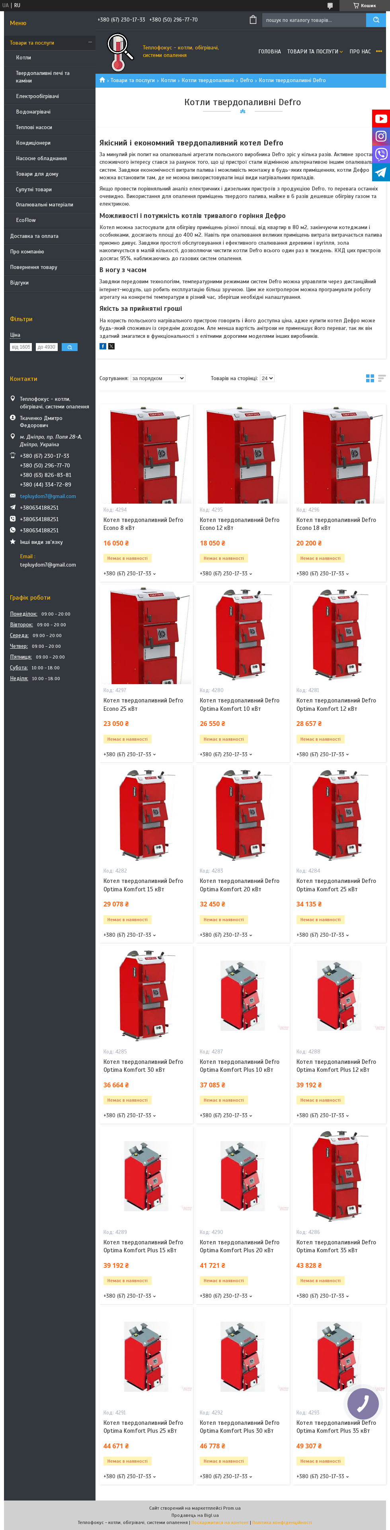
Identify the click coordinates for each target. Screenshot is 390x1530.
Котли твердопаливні (207, 80)
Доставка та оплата (34, 236)
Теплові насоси (34, 127)
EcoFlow (26, 220)
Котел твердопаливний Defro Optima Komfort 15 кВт (143, 884)
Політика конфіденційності (282, 1522)
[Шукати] (376, 20)
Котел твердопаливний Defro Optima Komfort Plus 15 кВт (143, 1246)
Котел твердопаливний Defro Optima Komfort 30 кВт (143, 1065)
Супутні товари (34, 189)
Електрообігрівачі (37, 96)
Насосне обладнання (41, 158)
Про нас (360, 51)
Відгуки (19, 282)
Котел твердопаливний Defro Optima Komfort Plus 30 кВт (239, 1426)
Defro (246, 80)
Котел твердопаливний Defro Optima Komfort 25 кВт (336, 884)
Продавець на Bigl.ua (195, 1515)
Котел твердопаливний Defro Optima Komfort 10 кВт (239, 704)
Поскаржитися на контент (220, 1522)
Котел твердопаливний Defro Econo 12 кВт (239, 524)
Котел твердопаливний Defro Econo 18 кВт (336, 524)
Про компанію (27, 251)
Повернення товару (33, 267)
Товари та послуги (32, 42)
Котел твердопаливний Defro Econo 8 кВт (143, 524)
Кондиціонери (33, 142)
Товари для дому (37, 174)
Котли (23, 57)
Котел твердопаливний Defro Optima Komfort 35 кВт (336, 1246)
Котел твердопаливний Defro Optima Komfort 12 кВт (336, 704)
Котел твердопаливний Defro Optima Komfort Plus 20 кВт (239, 1246)
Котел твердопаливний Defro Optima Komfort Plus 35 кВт (336, 1426)
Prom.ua (232, 1508)
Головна (269, 51)
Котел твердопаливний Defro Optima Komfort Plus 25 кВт (143, 1426)
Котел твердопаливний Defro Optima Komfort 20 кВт (239, 884)
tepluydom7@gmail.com (48, 496)
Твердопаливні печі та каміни (43, 77)
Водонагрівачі (33, 111)
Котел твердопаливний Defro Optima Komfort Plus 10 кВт (239, 1065)
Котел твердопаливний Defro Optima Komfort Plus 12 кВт (336, 1065)
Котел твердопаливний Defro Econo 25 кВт (143, 704)
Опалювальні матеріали (44, 204)
